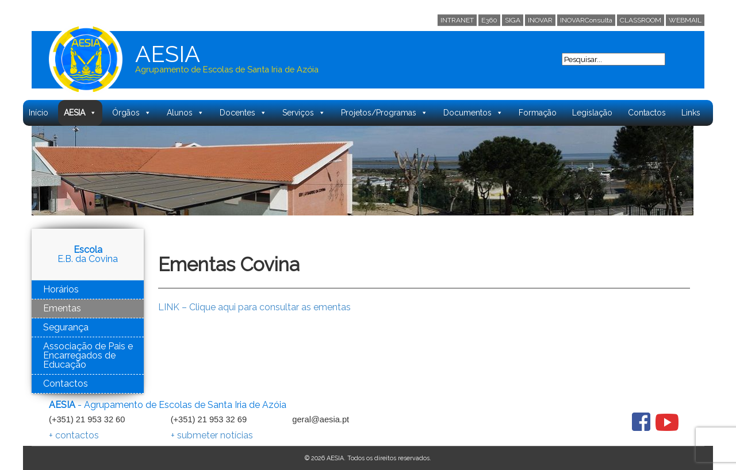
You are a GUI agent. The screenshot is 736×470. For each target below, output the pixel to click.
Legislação (592, 112)
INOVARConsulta (586, 20)
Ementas (62, 308)
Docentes (243, 113)
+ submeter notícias (212, 435)
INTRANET (457, 20)
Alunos (185, 113)
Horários (61, 289)
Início (38, 112)
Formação (538, 112)
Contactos (647, 112)
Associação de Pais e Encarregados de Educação (88, 355)
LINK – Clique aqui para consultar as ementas (254, 307)
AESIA (80, 113)
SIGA (512, 20)
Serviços (303, 113)
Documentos (473, 113)
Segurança (66, 327)
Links (690, 112)
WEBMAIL (685, 20)
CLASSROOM (640, 20)
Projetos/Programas (384, 113)
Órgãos (131, 113)
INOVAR (540, 20)
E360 (489, 20)
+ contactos (74, 435)
